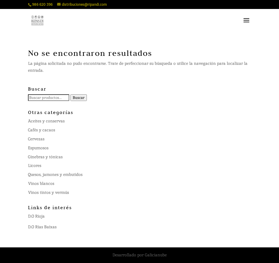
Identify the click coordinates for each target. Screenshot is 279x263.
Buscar (79, 97)
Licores (34, 165)
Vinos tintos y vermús (48, 192)
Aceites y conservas (46, 121)
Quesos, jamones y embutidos (55, 174)
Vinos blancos (41, 183)
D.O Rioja (36, 216)
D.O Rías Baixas (42, 226)
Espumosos (38, 147)
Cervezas (36, 138)
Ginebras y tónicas (45, 156)
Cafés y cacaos (41, 130)
